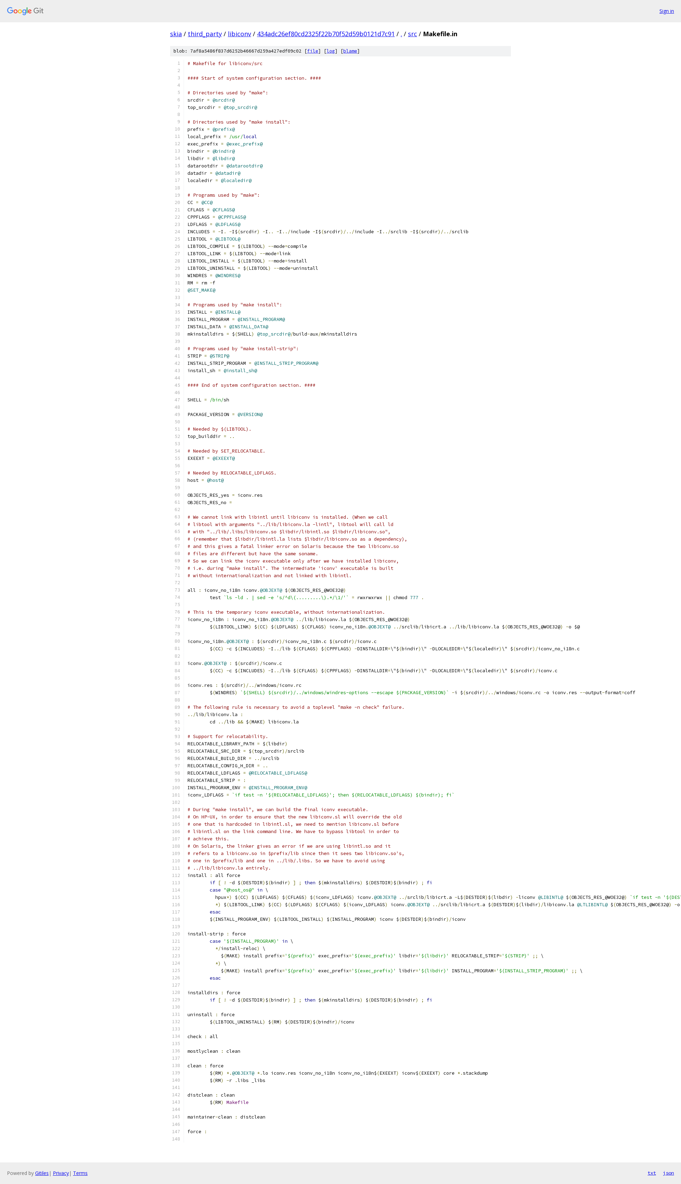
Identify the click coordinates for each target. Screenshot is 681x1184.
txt (652, 1173)
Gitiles (42, 1173)
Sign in (666, 11)
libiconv (239, 34)
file (312, 51)
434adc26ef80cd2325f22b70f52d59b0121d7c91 (326, 34)
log (331, 51)
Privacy (61, 1173)
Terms (80, 1173)
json (668, 1173)
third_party (205, 34)
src (412, 34)
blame (350, 51)
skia (176, 34)
